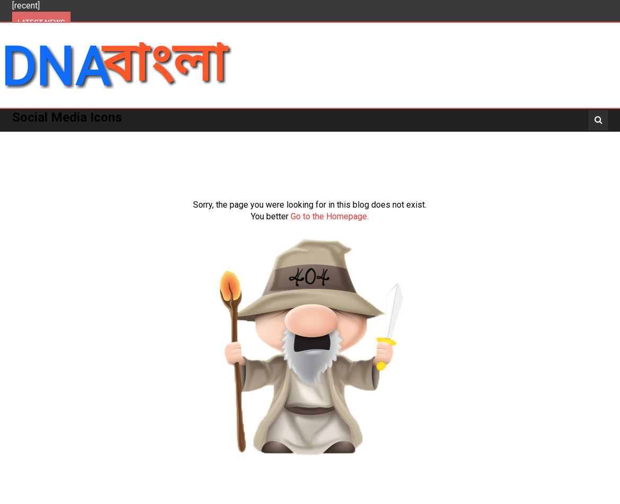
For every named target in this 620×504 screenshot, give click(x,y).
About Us (38, 161)
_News (450, 138)
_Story (533, 138)
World (289, 138)
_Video (490, 138)
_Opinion (580, 138)
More (328, 138)
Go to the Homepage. (330, 216)
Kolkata (124, 138)
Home (31, 138)
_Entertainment (388, 138)
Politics (75, 138)
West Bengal (182, 138)
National (242, 138)
